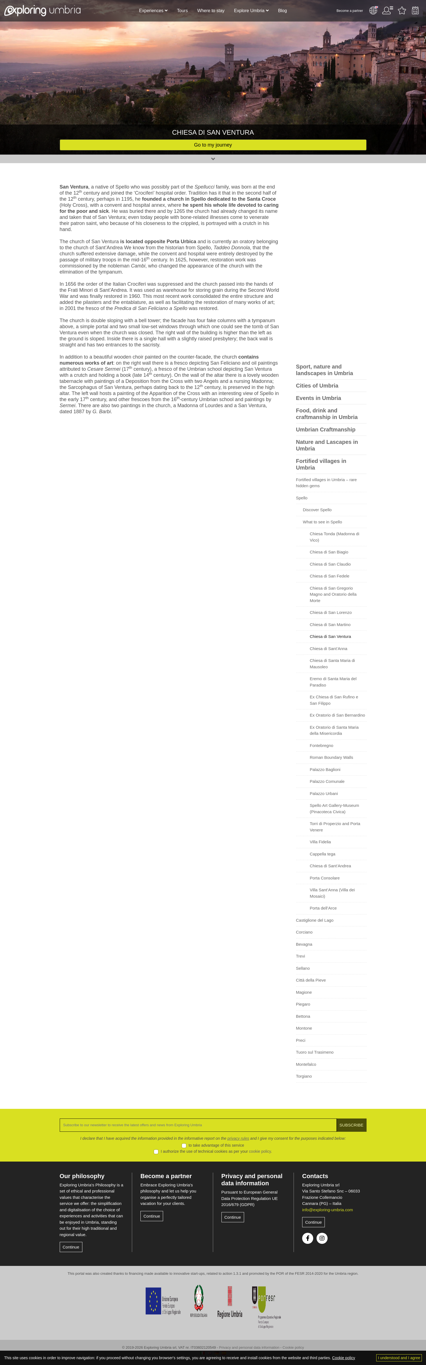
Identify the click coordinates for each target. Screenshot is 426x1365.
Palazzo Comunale (327, 781)
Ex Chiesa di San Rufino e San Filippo (334, 700)
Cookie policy (293, 1347)
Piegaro (303, 1004)
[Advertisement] (331, 266)
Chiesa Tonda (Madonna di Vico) (334, 536)
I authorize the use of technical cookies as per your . (216, 1151)
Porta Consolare (325, 878)
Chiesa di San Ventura (330, 636)
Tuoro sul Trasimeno (315, 1052)
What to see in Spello (322, 522)
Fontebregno (321, 745)
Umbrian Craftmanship (326, 429)
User (387, 10)
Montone (304, 1028)
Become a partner (350, 11)
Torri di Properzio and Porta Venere (335, 826)
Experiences (151, 10)
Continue (71, 1247)
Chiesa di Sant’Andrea (330, 865)
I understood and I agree (399, 1358)
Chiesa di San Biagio (329, 552)
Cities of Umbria (317, 386)
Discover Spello (317, 509)
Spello (302, 497)
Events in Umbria (318, 398)
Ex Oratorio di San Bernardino (337, 715)
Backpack (415, 10)
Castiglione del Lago (315, 920)
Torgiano (304, 1076)
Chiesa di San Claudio (330, 564)
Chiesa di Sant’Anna (328, 648)
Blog (282, 10)
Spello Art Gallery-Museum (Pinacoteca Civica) (334, 808)
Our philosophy (82, 1176)
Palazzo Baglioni (325, 769)
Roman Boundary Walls (331, 757)
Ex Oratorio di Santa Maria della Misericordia (334, 730)
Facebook (307, 1238)
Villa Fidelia (320, 841)
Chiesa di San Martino (330, 624)
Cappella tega (323, 854)
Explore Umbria (249, 10)
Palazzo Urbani (324, 793)
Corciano (304, 932)
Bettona (303, 1016)
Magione (304, 992)
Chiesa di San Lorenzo (331, 612)
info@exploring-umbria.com (327, 1209)
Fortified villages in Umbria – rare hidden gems (326, 482)
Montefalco (306, 1064)
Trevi (300, 956)
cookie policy (260, 1151)
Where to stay (211, 10)
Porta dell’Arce (323, 908)
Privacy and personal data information (252, 1180)
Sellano (303, 968)
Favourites (402, 10)
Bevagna (304, 944)
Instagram (322, 1238)
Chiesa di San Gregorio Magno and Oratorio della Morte (333, 594)
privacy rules (238, 1138)
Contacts (315, 1176)
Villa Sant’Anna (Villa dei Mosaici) (332, 892)
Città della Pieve (311, 980)
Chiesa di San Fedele (329, 576)
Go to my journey (213, 145)
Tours (182, 10)
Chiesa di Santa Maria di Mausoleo (332, 663)
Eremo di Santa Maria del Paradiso (333, 681)
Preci (300, 1040)
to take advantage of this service (216, 1145)
